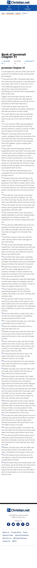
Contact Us (6, 541)
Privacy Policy (16, 532)
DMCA (14, 541)
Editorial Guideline (22, 535)
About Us (5, 532)
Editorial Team (7, 535)
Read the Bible (10, 13)
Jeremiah (18, 13)
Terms (25, 532)
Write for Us (6, 538)
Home (3, 13)
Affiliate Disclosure (20, 538)
